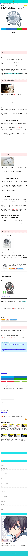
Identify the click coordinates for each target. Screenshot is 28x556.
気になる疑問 (4, 496)
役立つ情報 (3, 493)
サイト (2, 405)
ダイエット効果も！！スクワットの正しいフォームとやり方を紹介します (13, 344)
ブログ (3, 491)
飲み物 (3, 509)
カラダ (3, 486)
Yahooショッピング (22, 268)
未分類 (2, 475)
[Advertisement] (14, 42)
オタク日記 (3, 465)
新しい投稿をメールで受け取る (5, 410)
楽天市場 (16, 268)
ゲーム (3, 470)
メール (2, 402)
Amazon (11, 268)
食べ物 (3, 506)
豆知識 (3, 501)
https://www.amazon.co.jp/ (6, 296)
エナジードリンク (4, 483)
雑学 (2, 504)
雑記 (2, 478)
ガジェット (3, 488)
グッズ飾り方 (4, 468)
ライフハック (4, 473)
